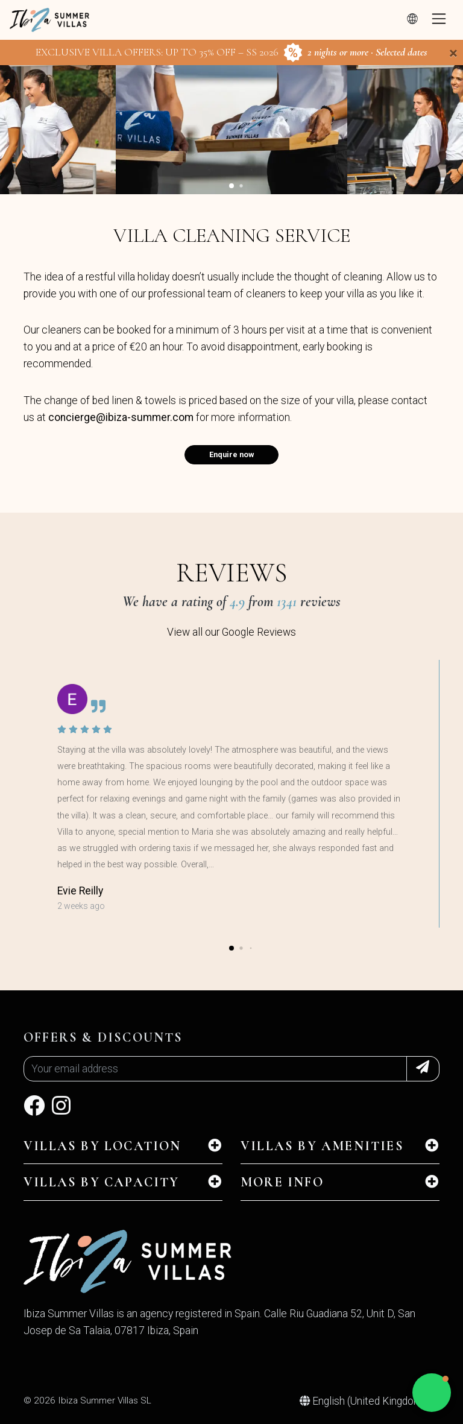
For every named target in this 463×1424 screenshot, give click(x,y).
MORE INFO (282, 1182)
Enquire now (231, 454)
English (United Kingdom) (364, 1401)
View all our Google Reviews (231, 632)
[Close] (453, 53)
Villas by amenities (322, 1146)
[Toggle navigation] (438, 20)
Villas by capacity (102, 1182)
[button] (231, 185)
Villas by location (102, 1146)
